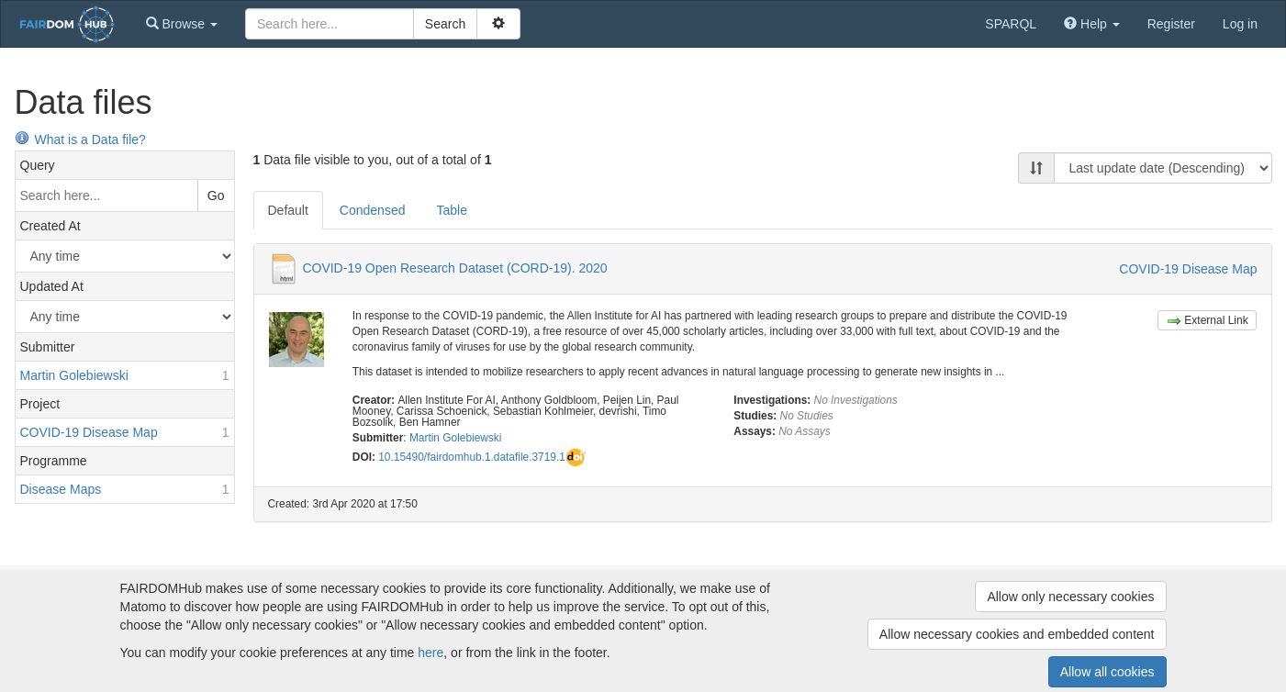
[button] (181, 24)
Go (216, 195)
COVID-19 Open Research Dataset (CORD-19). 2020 (454, 268)
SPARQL (1010, 24)
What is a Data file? (80, 139)
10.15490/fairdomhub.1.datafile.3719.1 (471, 458)
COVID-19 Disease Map (1188, 269)
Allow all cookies (1107, 671)
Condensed (373, 210)
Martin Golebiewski (455, 437)
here (430, 652)
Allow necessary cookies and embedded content (1017, 634)
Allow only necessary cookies (1070, 596)
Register (1171, 24)
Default (288, 210)
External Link (1207, 321)
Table (451, 210)
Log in (1240, 24)
